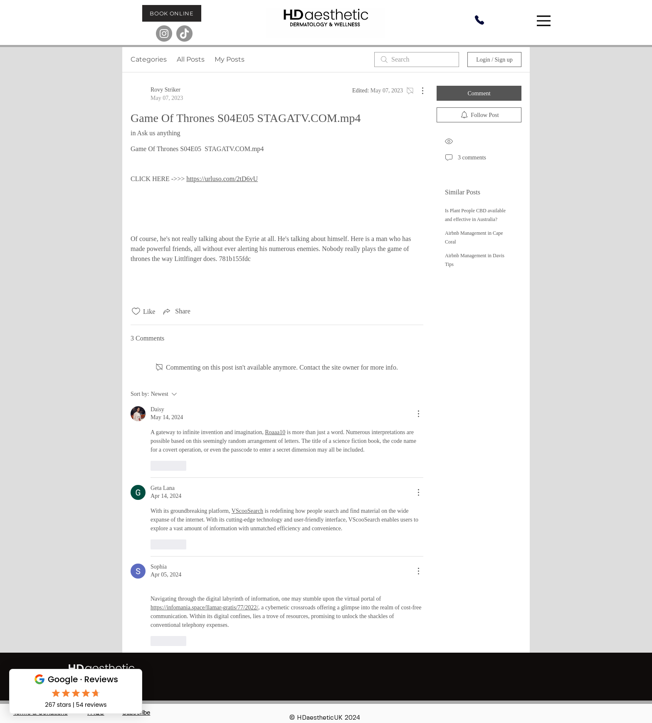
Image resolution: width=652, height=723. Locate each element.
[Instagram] (164, 33)
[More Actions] (418, 91)
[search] (416, 59)
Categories (149, 59)
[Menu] (545, 21)
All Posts (191, 59)
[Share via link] (176, 311)
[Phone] (479, 20)
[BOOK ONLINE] (171, 13)
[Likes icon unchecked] (136, 311)
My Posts (229, 59)
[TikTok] (184, 33)
